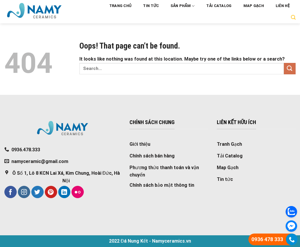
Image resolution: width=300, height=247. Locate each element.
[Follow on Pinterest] (51, 192)
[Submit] (290, 68)
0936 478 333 (267, 239)
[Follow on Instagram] (24, 192)
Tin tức (151, 6)
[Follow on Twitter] (37, 192)
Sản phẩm (183, 6)
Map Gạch (253, 6)
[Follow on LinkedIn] (64, 192)
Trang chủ (120, 6)
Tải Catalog (218, 6)
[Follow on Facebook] (10, 192)
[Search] (293, 17)
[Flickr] (77, 192)
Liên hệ (283, 6)
